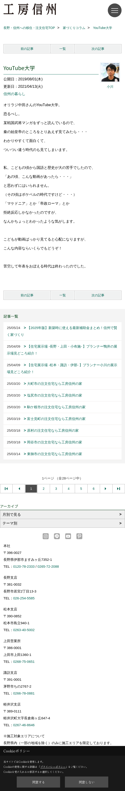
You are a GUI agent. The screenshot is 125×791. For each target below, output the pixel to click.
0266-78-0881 (24, 693)
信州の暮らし (14, 94)
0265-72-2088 (48, 566)
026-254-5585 (24, 598)
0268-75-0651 (24, 661)
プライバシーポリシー (53, 766)
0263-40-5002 (24, 630)
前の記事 (27, 49)
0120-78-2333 (24, 566)
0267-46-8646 (24, 725)
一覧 (62, 49)
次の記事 (98, 49)
